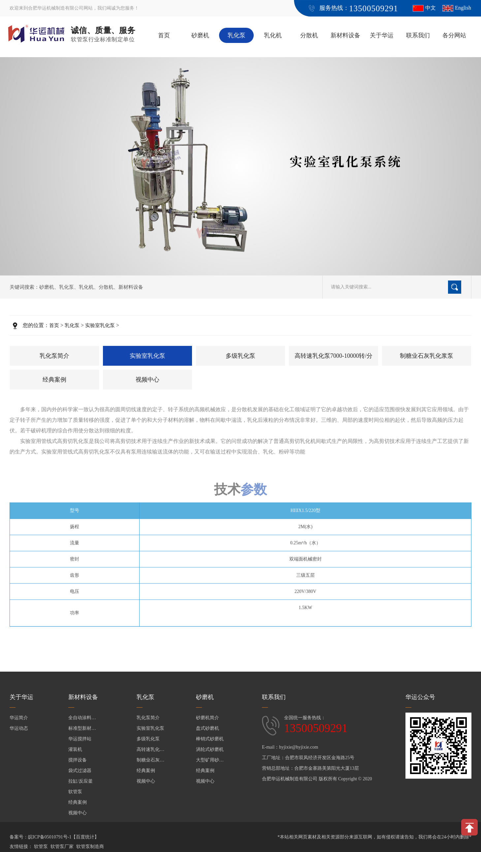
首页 (164, 35)
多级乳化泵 (240, 355)
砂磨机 (200, 35)
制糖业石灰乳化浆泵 (426, 355)
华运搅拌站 (79, 738)
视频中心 (147, 379)
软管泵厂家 (62, 846)
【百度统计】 (85, 836)
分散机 (309, 35)
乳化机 (273, 35)
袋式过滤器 (79, 770)
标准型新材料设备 (83, 728)
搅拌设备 (77, 760)
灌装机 (75, 749)
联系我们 (418, 35)
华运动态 (19, 728)
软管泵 (75, 791)
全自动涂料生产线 (83, 717)
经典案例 (54, 379)
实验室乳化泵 (100, 325)
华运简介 (19, 717)
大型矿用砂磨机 (211, 760)
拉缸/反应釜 (80, 781)
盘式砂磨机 (207, 728)
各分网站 (454, 35)
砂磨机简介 (207, 717)
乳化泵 (236, 35)
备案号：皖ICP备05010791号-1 (40, 836)
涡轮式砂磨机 (210, 749)
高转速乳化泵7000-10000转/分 (333, 355)
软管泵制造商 (90, 846)
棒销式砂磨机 (210, 738)
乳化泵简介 (54, 355)
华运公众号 (420, 697)
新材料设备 (345, 35)
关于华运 (382, 35)
